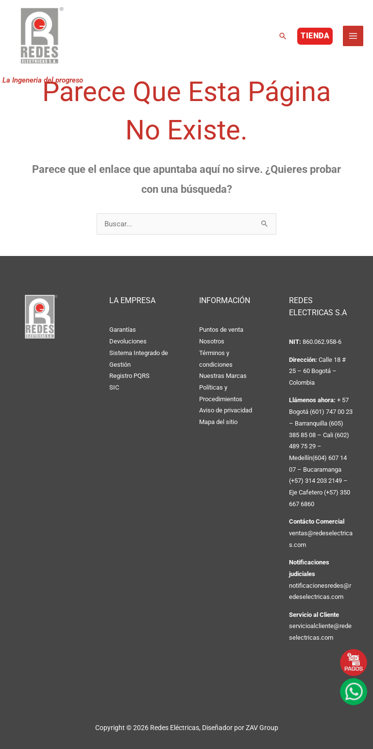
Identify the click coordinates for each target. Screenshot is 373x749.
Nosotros (211, 341)
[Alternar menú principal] (353, 38)
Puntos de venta (221, 329)
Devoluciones (128, 341)
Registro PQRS (129, 375)
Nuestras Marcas (223, 375)
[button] (282, 38)
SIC (114, 387)
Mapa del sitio (218, 422)
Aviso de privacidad (225, 410)
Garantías (122, 329)
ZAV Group (262, 728)
